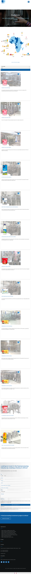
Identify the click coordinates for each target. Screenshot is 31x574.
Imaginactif (14, 568)
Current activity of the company (6, 485)
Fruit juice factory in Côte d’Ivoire (8, 445)
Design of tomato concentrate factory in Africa (8, 532)
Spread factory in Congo (6, 266)
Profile (2, 490)
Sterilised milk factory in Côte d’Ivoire (9, 236)
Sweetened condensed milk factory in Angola (10, 206)
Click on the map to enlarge (16, 62)
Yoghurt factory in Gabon (6, 147)
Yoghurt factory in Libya (6, 117)
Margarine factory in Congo (7, 355)
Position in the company (5, 487)
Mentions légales (18, 568)
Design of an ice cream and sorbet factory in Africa (8, 533)
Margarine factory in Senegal (7, 326)
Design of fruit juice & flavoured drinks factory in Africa (9, 534)
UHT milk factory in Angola (6, 177)
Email (2, 482)
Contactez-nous (5, 518)
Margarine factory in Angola (7, 385)
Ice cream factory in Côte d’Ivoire (8, 415)
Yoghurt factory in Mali (6, 87)
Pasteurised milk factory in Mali (7, 296)
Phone (2, 480)
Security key (3, 498)
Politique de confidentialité (23, 568)
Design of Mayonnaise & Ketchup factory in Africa (8, 531)
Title (2, 474)
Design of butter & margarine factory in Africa (8, 530)
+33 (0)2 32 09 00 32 (5, 550)
